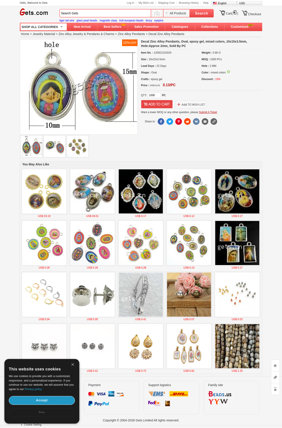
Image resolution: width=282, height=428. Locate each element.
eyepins (158, 20)
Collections (209, 26)
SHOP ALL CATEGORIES (40, 27)
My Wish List (146, 2)
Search (201, 13)
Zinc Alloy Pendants (131, 34)
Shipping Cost (166, 2)
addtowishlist (191, 104)
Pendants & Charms (100, 34)
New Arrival (82, 26)
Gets (34, 12)
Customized (239, 26)
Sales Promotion (146, 26)
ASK (275, 377)
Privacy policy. (33, 389)
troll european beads (131, 20)
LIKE (275, 365)
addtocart (157, 104)
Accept (42, 400)
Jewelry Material (44, 34)
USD (242, 3)
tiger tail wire (66, 20)
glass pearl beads (86, 20)
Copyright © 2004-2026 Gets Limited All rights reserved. (141, 420)
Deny (42, 412)
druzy (149, 20)
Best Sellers (112, 26)
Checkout (254, 14)
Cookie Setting (32, 424)
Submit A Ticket (208, 112)
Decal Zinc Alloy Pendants (166, 34)
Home (25, 34)
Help (206, 2)
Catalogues (180, 26)
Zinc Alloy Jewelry (70, 34)
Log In (130, 2)
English (222, 3)
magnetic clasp (108, 20)
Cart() (232, 13)
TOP (275, 389)
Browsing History (189, 2)
